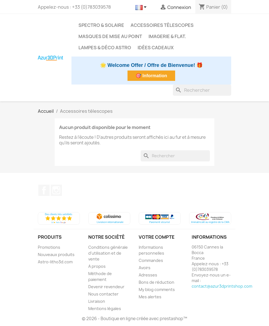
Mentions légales (104, 308)
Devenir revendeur (106, 286)
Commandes (151, 260)
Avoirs (144, 267)
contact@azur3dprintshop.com (222, 286)
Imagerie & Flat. (167, 36)
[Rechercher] (202, 90)
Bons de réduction (156, 282)
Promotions (49, 247)
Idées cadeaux (156, 47)
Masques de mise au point (110, 36)
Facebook (44, 190)
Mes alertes (150, 296)
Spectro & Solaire (101, 25)
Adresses (148, 275)
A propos (97, 266)
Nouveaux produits (56, 254)
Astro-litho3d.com (55, 261)
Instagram (56, 190)
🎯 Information (151, 75)
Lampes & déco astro (104, 47)
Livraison (96, 301)
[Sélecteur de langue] (142, 7)
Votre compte (157, 237)
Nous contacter (103, 294)
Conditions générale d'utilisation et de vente (108, 253)
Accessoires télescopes (162, 25)
